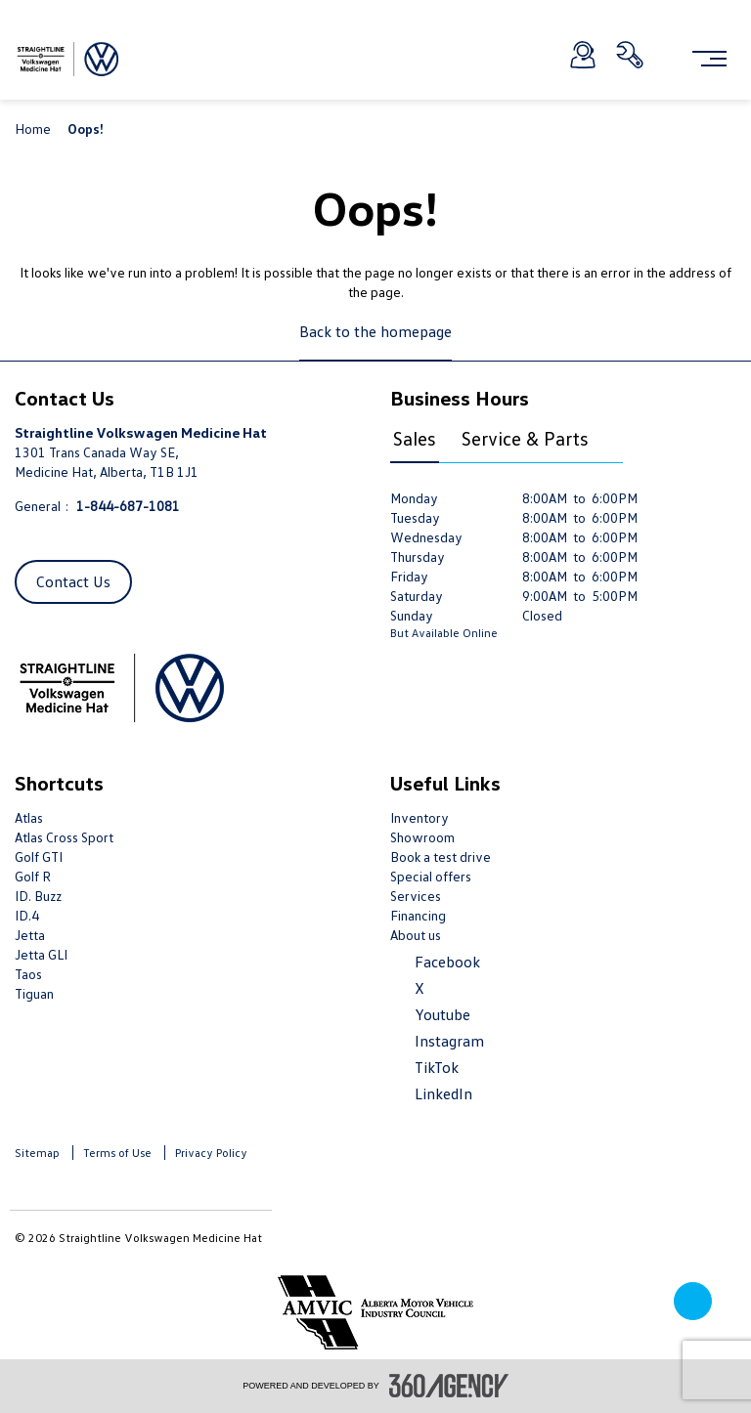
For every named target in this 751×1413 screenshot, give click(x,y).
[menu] (709, 58)
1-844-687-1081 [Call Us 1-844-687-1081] (128, 505)
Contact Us (73, 581)
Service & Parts (525, 438)
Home (34, 128)
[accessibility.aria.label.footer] (448, 1385)
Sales (414, 438)
